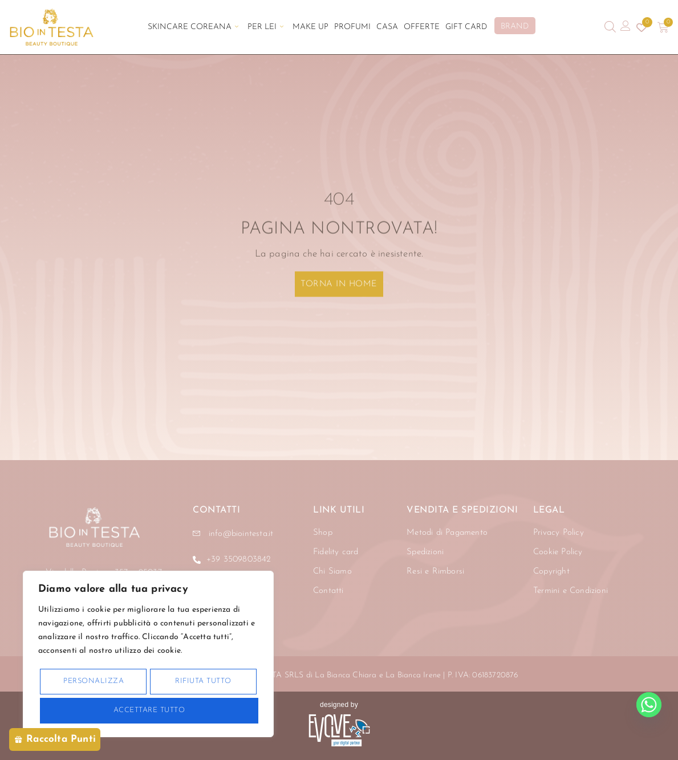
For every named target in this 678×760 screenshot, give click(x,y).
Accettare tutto (149, 710)
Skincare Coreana (193, 27)
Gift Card (466, 27)
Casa (387, 27)
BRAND (515, 26)
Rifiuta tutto (203, 681)
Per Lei (265, 27)
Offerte (422, 27)
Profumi (352, 27)
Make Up (310, 27)
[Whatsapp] (648, 704)
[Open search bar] (610, 27)
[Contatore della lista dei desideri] (641, 27)
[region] (148, 654)
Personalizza (93, 681)
